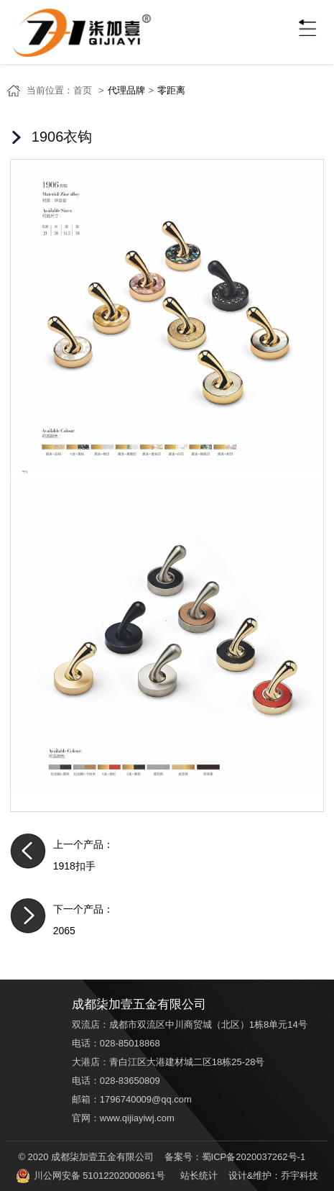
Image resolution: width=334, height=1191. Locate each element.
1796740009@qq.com (146, 1099)
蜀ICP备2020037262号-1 (254, 1156)
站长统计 (199, 1175)
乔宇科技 (299, 1175)
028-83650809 (130, 1080)
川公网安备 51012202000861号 (90, 1176)
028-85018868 (130, 1043)
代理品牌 (126, 90)
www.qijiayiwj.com (137, 1118)
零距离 (171, 90)
